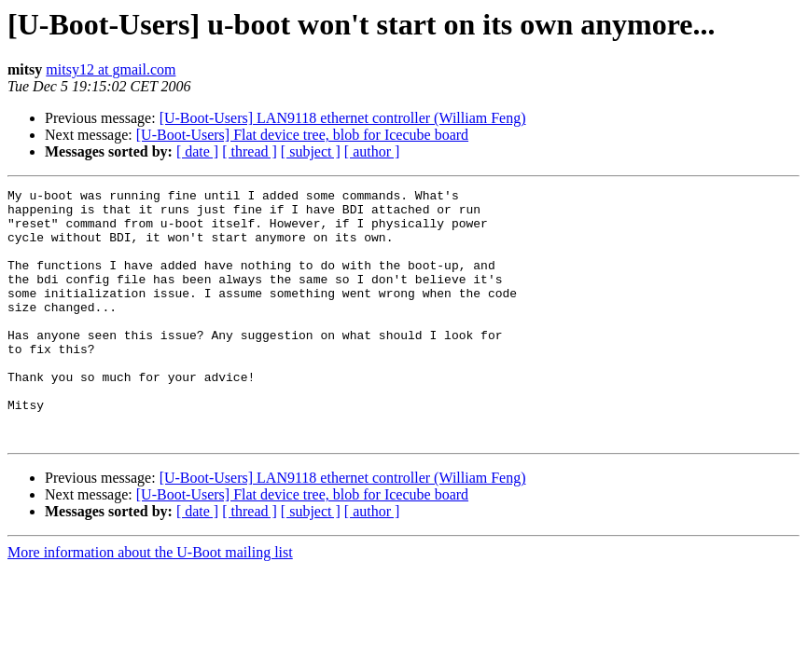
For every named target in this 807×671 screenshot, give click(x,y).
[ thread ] (249, 151)
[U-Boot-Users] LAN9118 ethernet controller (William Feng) (343, 118)
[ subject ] (311, 151)
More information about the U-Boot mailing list (150, 602)
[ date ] (197, 151)
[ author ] (372, 151)
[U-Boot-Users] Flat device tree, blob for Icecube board (302, 135)
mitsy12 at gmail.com (110, 69)
